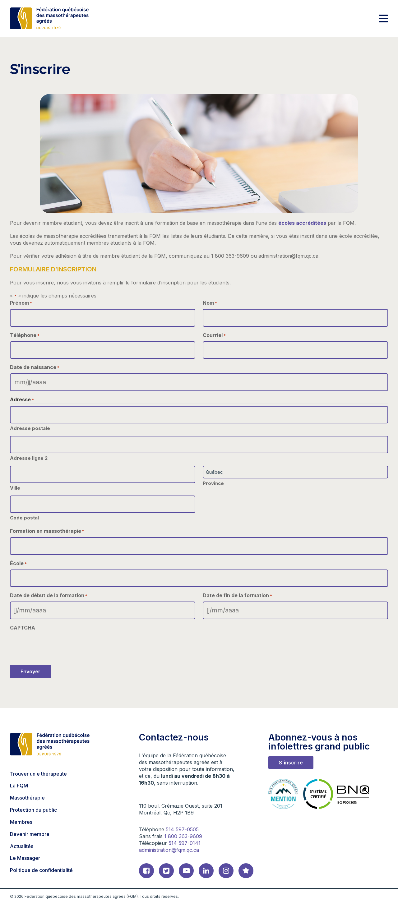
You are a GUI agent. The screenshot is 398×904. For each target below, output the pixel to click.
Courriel (214, 335)
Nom (210, 303)
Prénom (21, 303)
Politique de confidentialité (41, 870)
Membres (21, 822)
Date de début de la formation (48, 595)
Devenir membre (29, 834)
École (18, 563)
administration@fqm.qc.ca (169, 850)
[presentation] (57, 646)
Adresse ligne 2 (29, 458)
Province (213, 483)
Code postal (24, 518)
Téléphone (24, 335)
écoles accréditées (302, 223)
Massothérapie (27, 798)
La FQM (19, 785)
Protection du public (33, 810)
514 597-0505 (182, 829)
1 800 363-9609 (183, 836)
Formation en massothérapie (47, 531)
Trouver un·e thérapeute (38, 774)
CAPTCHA (22, 628)
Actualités (21, 846)
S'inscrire (291, 762)
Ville (15, 488)
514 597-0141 (185, 843)
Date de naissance (34, 367)
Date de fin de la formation (237, 595)
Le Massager (25, 858)
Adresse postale (30, 428)
